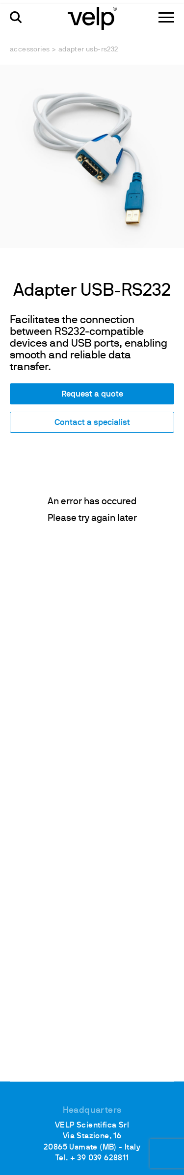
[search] (16, 17)
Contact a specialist (92, 422)
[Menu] (166, 17)
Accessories (30, 50)
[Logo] (92, 17)
